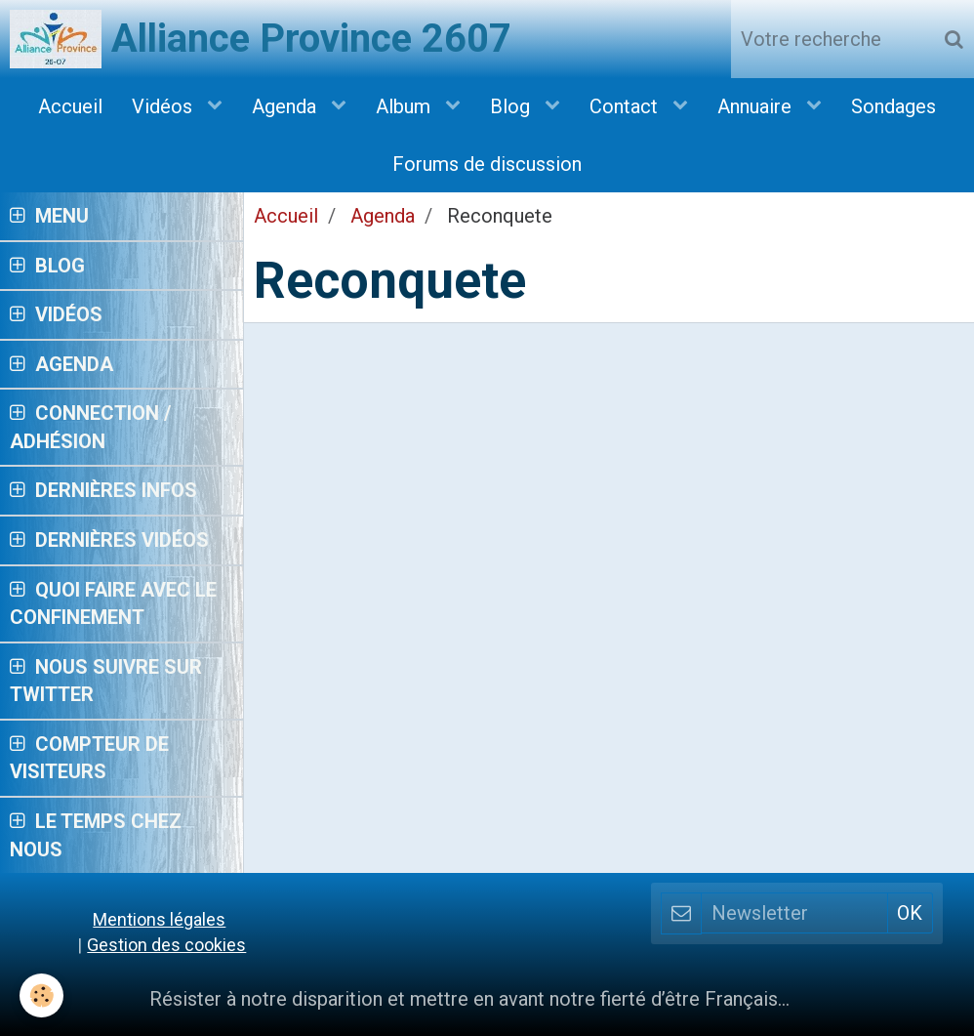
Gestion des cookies (166, 944)
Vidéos (164, 106)
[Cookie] (41, 995)
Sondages (893, 106)
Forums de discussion (487, 164)
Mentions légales (159, 919)
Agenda (286, 106)
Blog (512, 106)
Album (405, 106)
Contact (626, 106)
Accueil (70, 106)
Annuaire (756, 106)
